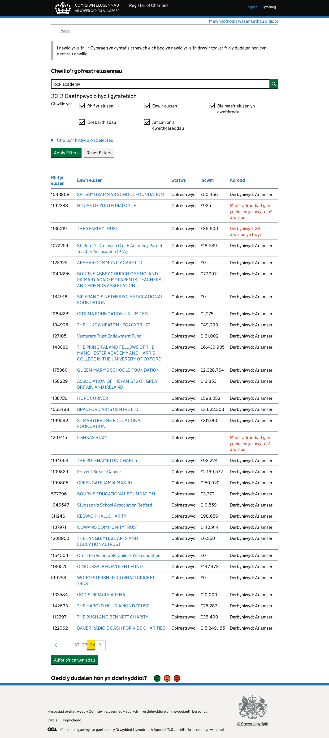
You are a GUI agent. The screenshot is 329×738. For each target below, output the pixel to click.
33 (84, 645)
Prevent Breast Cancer (99, 471)
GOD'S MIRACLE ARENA (101, 594)
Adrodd (237, 180)
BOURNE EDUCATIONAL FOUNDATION (116, 494)
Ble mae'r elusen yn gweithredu (236, 109)
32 (76, 645)
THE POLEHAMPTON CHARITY (107, 460)
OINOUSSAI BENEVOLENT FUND (110, 566)
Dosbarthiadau (101, 122)
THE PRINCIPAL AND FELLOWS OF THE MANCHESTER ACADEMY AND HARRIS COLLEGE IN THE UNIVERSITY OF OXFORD (119, 353)
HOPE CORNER (92, 398)
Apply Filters (66, 153)
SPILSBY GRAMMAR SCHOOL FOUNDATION (120, 194)
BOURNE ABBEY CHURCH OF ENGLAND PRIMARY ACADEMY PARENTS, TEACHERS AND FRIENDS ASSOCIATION (119, 279)
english (252, 7)
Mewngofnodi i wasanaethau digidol (243, 21)
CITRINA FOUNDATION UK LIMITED (112, 313)
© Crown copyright (252, 723)
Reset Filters (99, 153)
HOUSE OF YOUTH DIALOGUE (106, 205)
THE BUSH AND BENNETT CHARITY (112, 617)
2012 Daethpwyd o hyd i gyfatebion (94, 96)
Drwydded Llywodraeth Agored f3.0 (144, 729)
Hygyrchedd (71, 720)
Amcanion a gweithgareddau (168, 125)
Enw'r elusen (164, 106)
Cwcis (52, 720)
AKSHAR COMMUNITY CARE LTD (109, 262)
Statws (178, 180)
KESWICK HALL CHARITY (101, 516)
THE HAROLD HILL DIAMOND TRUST (113, 606)
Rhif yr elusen (100, 106)
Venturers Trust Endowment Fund (109, 336)
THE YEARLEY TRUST (97, 228)
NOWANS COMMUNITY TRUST (107, 527)
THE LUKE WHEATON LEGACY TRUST (113, 325)
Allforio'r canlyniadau (74, 660)
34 (92, 645)
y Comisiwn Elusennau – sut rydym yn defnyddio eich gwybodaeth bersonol (146, 711)
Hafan (65, 30)
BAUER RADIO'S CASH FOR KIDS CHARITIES (121, 628)
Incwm (207, 180)
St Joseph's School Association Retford (114, 505)
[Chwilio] (164, 84)
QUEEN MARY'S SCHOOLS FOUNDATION (118, 370)
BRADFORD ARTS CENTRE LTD (107, 409)
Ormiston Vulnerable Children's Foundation (118, 555)
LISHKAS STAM (92, 437)
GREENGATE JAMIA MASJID (104, 482)
